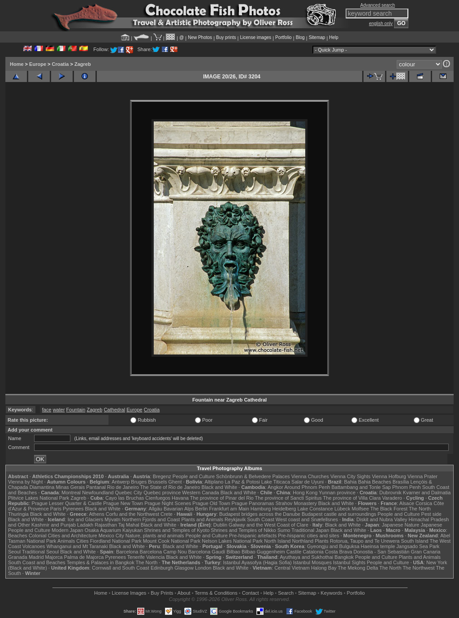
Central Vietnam (292, 567)
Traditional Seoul (40, 551)
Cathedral (114, 409)
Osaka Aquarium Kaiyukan (114, 530)
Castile (294, 551)
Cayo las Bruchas (124, 498)
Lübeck (342, 508)
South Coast (260, 519)
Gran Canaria (425, 551)
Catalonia (313, 551)
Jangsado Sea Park (417, 546)
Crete (166, 514)
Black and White (219, 487)
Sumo (283, 530)
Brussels (157, 481)
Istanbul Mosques (312, 562)
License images (255, 37)
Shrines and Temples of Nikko (243, 530)
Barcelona (127, 551)
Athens (96, 514)
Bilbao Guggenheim (263, 551)
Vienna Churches (310, 476)
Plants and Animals (202, 519)
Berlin (201, 508)
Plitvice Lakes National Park (38, 498)
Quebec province (162, 492)
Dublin (220, 524)
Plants (322, 541)
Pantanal (95, 487)
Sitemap (317, 37)
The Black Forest (388, 508)
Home (17, 64)
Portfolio (283, 37)
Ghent (175, 481)
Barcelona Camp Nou (163, 551)
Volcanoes (33, 546)
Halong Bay (324, 567)
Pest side (431, 514)
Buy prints (226, 37)
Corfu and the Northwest (132, 514)
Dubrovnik (390, 492)
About (184, 593)
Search (286, 593)
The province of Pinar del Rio (222, 498)
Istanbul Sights (349, 562)
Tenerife (136, 557)
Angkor (275, 487)
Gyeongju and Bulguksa (333, 546)
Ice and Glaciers (85, 519)
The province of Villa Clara (352, 498)
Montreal (71, 492)
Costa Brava (338, 551)
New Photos (200, 37)
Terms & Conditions (216, 593)
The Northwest (419, 567)
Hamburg (261, 508)
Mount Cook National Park (171, 541)
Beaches (17, 535)
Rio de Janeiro (123, 487)
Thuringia (18, 514)
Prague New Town (123, 503)
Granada (17, 557)
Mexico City (111, 535)
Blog (300, 37)
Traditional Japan (310, 530)
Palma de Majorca (84, 557)
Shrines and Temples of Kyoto (176, 530)
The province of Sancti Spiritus (288, 498)
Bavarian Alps (179, 508)
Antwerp (121, 481)
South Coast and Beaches (36, 562)
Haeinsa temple (378, 546)
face (47, 409)
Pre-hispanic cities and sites (308, 535)
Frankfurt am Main (229, 508)
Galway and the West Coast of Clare (268, 524)
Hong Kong (305, 492)
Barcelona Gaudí (206, 551)
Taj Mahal (128, 524)
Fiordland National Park (116, 541)
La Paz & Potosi (242, 481)
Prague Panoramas (253, 503)
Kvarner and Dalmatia (426, 492)
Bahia (350, 481)
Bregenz (162, 476)
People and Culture (194, 476)
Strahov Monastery (295, 503)
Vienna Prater (422, 476)
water (59, 409)
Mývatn (112, 519)
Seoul (14, 551)
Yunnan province (337, 492)
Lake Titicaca (275, 481)
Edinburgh (162, 567)
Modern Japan (67, 530)
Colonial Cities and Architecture (63, 535)
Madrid (36, 557)
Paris (55, 508)
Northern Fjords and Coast (151, 519)
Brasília (401, 481)
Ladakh (85, 524)
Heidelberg (284, 508)
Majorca (54, 557)
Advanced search (377, 5)
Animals (66, 541)
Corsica (424, 503)
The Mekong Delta (358, 567)
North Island (277, 541)
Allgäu (155, 508)
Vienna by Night (25, 481)
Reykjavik (235, 519)
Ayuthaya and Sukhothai (306, 557)
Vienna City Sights (350, 476)
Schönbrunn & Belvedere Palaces (253, 476)
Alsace (406, 503)
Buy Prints (162, 593)
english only (381, 23)
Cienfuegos (157, 498)
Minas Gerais (70, 487)
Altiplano (213, 481)
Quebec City (129, 492)
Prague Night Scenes (167, 503)
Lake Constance (315, 508)
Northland (303, 541)
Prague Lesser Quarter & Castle (67, 503)
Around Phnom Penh (307, 487)
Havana (180, 498)
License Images (129, 593)
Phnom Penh (406, 487)
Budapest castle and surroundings (339, 514)
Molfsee (360, 508)
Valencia (155, 557)
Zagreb (82, 64)
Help (333, 37)
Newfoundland (97, 492)
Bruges (139, 481)
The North (420, 508)
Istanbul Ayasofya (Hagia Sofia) (257, 562)
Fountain (76, 409)
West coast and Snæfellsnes (307, 519)
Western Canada (200, 492)
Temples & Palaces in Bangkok (100, 562)
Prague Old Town (211, 503)
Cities (82, 541)
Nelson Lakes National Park (232, 541)
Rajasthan (106, 524)
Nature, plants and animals (155, 535)
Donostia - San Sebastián (382, 551)
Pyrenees (73, 508)
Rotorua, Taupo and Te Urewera (365, 541)
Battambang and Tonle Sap (361, 487)
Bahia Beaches (374, 481)
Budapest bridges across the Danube (259, 514)
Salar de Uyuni (307, 481)
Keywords (331, 593)
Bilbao (233, 551)
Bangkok (344, 557)
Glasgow (184, 567)
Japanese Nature (401, 524)
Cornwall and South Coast (120, 567)
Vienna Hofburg (389, 476)
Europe (37, 64)
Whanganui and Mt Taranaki (77, 546)
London (203, 567)
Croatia (60, 64)
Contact (250, 593)
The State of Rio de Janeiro (170, 487)
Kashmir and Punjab (53, 524)
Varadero (392, 498)
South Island (415, 541)
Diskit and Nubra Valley (381, 519)
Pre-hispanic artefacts (253, 535)
